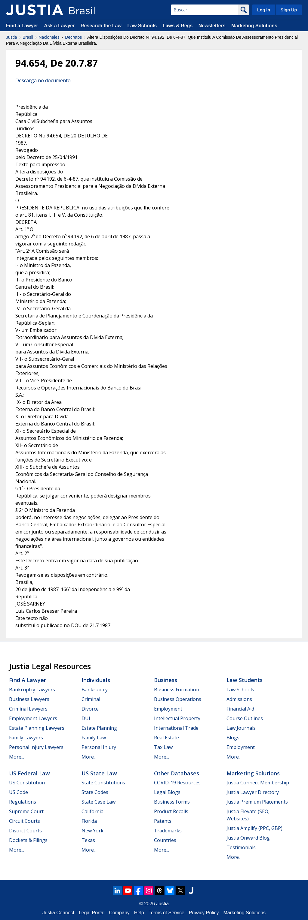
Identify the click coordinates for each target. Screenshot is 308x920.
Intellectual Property (177, 718)
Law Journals (241, 728)
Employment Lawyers (33, 718)
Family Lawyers (26, 737)
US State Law (99, 773)
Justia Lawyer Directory (252, 792)
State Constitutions (103, 782)
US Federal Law (29, 773)
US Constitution (27, 782)
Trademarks (168, 830)
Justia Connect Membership (257, 782)
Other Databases (176, 773)
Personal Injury (99, 747)
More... (16, 756)
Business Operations (177, 699)
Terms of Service (166, 912)
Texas (88, 840)
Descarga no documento (43, 80)
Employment (168, 708)
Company (119, 912)
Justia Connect (58, 912)
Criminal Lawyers (28, 708)
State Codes (95, 792)
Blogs (232, 737)
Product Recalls (171, 811)
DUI (86, 718)
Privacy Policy (204, 912)
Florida (89, 821)
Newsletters (212, 25)
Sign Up (289, 10)
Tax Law (163, 747)
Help (139, 912)
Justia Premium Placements (257, 801)
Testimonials (241, 847)
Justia (11, 37)
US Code (18, 792)
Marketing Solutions (254, 25)
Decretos (73, 37)
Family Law (94, 737)
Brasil (28, 37)
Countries (165, 840)
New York (92, 830)
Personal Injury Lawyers (36, 747)
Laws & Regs (178, 25)
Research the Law (101, 25)
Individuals (96, 680)
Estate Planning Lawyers (36, 728)
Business (165, 680)
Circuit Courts (24, 821)
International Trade (176, 728)
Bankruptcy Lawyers (32, 689)
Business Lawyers (29, 699)
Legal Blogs (167, 792)
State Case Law (99, 801)
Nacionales (49, 37)
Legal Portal (91, 912)
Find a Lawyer (22, 25)
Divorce (90, 708)
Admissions (239, 699)
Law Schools (142, 25)
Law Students (244, 680)
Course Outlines (244, 718)
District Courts (25, 830)
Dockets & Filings (28, 840)
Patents (162, 821)
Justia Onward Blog (248, 837)
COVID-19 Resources (177, 782)
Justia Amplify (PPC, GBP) (254, 828)
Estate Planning (99, 728)
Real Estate (166, 737)
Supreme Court (26, 811)
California (92, 811)
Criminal (91, 699)
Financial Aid (240, 708)
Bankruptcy (95, 689)
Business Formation (176, 689)
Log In (263, 10)
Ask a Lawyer (60, 25)
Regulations (22, 801)
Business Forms (172, 801)
